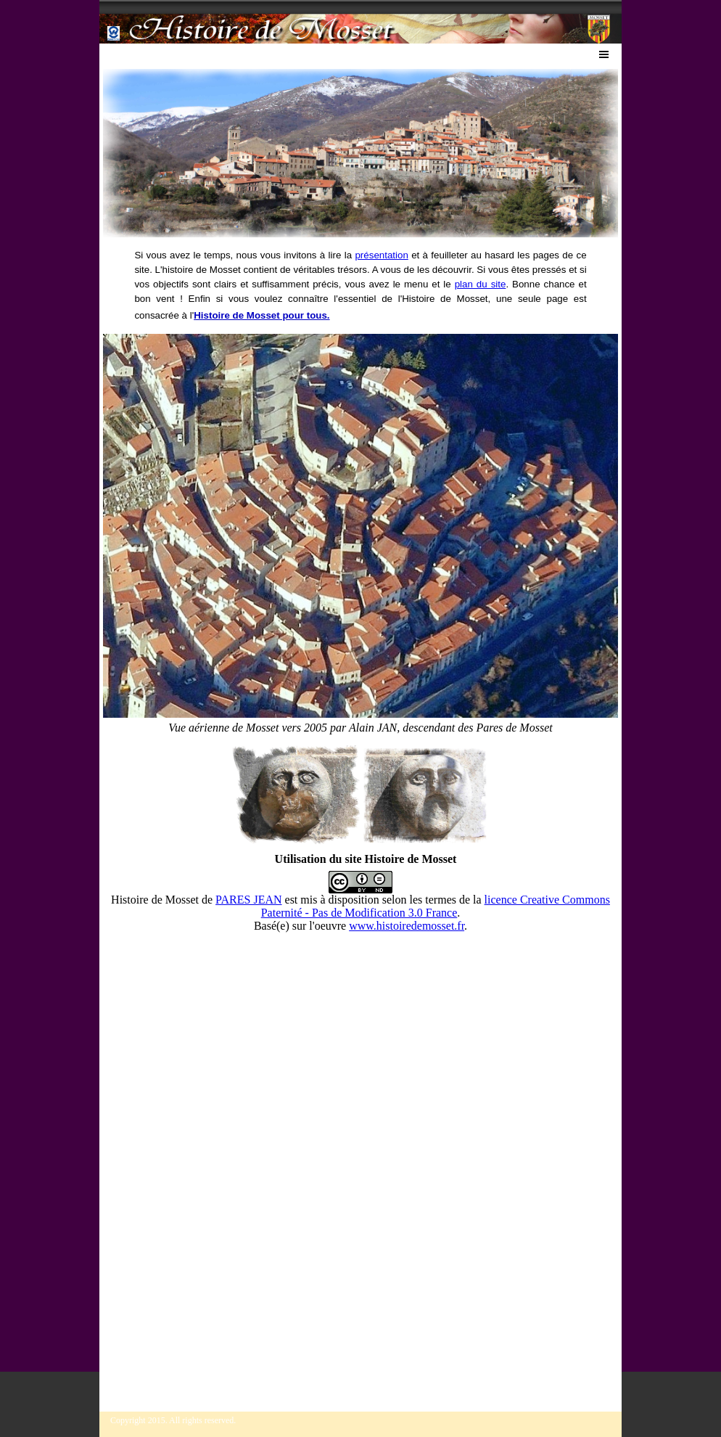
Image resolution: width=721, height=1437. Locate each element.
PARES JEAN (248, 899)
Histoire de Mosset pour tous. (261, 315)
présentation (381, 255)
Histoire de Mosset (155, 899)
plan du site (480, 284)
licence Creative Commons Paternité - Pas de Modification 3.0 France (435, 906)
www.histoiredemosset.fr (406, 926)
